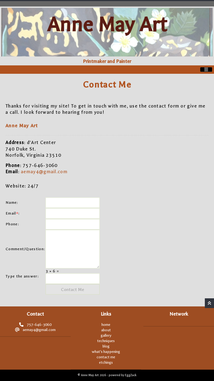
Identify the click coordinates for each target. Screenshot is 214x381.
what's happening (106, 351)
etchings (106, 362)
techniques (106, 341)
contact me (106, 357)
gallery (106, 335)
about (106, 330)
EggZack (130, 375)
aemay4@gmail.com (44, 171)
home (105, 324)
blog (106, 346)
